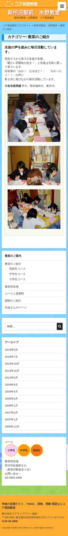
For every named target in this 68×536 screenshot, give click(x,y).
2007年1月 (11, 419)
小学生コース (17, 279)
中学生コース (17, 273)
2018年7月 (11, 356)
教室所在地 (11, 286)
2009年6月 (11, 384)
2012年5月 (11, 377)
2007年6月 (11, 412)
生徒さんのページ (16, 307)
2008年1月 (11, 405)
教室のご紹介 (13, 263)
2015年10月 (12, 363)
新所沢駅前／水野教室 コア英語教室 (34, 17)
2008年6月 (11, 398)
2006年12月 (12, 426)
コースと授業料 (14, 293)
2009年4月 (11, 391)
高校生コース (17, 268)
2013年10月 (12, 370)
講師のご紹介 (13, 300)
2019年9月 (11, 349)
